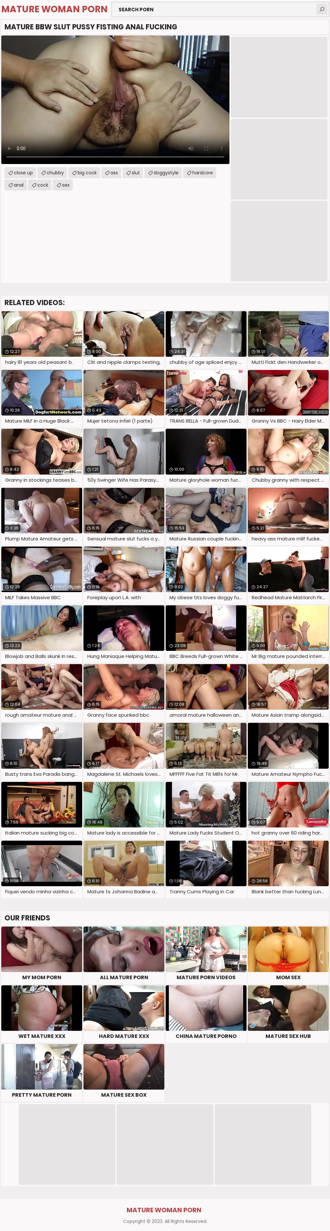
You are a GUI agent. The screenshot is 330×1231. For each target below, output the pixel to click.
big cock (87, 172)
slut (136, 172)
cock (42, 185)
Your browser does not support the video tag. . (115, 100)
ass (114, 172)
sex (66, 185)
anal (19, 185)
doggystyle (166, 172)
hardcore (202, 172)
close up (23, 172)
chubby (55, 172)
